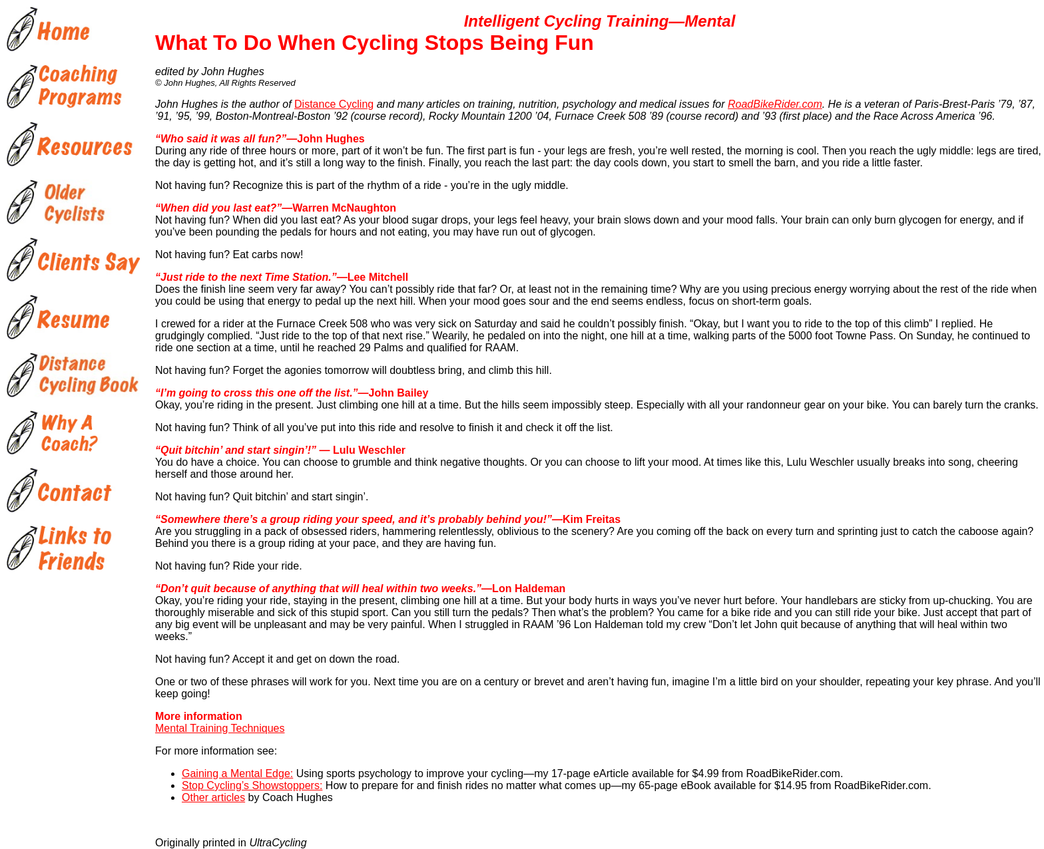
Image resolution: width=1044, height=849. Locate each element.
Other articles (213, 797)
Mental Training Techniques (220, 728)
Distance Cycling (334, 104)
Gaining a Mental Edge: (237, 773)
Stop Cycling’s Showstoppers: (252, 785)
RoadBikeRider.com (775, 104)
